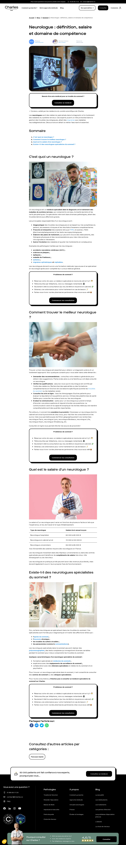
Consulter (103, 8)
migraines (71, 120)
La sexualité (99, 795)
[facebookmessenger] (37, 725)
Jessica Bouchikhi (39, 42)
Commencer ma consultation (63, 300)
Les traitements (100, 805)
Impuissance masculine (51, 810)
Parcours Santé (37, 757)
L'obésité (98, 822)
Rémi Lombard (62, 42)
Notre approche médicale (49, 8)
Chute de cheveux (50, 819)
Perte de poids (49, 814)
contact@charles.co (15, 797)
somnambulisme (61, 644)
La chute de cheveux (102, 826)
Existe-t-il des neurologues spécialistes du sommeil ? (54, 144)
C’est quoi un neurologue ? (43, 137)
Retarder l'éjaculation (51, 800)
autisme (36, 259)
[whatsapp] (47, 725)
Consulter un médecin (63, 102)
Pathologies (50, 789)
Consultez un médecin (99, 774)
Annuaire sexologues (76, 805)
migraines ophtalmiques (42, 262)
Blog (62, 8)
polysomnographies (37, 650)
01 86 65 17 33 (12, 792)
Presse (72, 810)
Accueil (31, 18)
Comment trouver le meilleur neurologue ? (49, 139)
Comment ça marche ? (29, 8)
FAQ (8, 801)
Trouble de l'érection (51, 795)
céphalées (58, 262)
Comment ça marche (76, 795)
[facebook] (32, 725)
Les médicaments (101, 800)
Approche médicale (76, 800)
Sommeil (46, 18)
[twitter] (42, 725)
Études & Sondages (76, 814)
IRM (72, 230)
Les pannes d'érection (103, 810)
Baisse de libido (49, 805)
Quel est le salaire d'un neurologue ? (47, 142)
